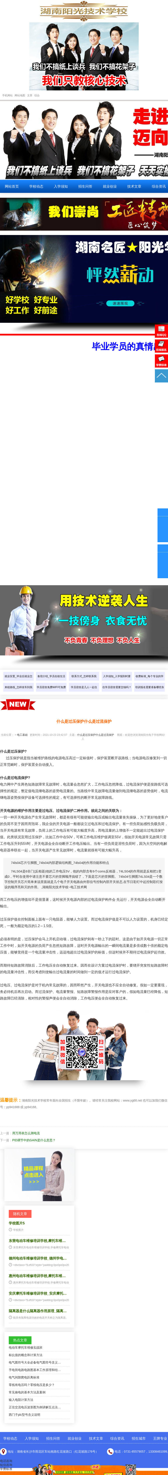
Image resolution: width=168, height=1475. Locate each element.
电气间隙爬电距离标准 (24, 1377)
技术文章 (134, 186)
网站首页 (12, 186)
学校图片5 (17, 1223)
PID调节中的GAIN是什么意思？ (34, 1140)
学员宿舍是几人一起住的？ (84, 692)
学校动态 (36, 186)
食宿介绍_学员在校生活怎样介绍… (51, 681)
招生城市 (139, 1438)
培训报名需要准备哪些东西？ (149, 692)
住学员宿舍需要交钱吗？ (116, 687)
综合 (37, 95)
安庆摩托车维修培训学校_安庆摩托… (38, 1293)
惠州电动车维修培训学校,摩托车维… (37, 1276)
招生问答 (85, 186)
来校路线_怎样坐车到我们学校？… (18, 692)
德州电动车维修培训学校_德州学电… (38, 1258)
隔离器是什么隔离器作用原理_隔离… (38, 1311)
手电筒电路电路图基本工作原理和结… (35, 1370)
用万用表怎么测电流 (26, 1133)
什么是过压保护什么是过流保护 (95, 734)
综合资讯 (117, 1438)
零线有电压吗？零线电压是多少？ (32, 1385)
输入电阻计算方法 (21, 1399)
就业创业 (110, 186)
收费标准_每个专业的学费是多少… (149, 681)
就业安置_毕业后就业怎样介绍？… (18, 681)
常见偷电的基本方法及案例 (27, 1392)
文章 (29, 95)
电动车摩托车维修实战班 (25, 1347)
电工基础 (22, 734)
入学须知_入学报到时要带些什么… (117, 681)
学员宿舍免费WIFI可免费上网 (51, 692)
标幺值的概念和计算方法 (25, 1355)
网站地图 (20, 95)
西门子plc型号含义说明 (24, 1414)
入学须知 (61, 186)
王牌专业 (160, 1438)
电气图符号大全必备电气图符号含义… (35, 1362)
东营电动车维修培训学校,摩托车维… (37, 1241)
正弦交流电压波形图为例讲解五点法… (35, 1407)
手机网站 (7, 95)
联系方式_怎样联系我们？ (84, 681)
